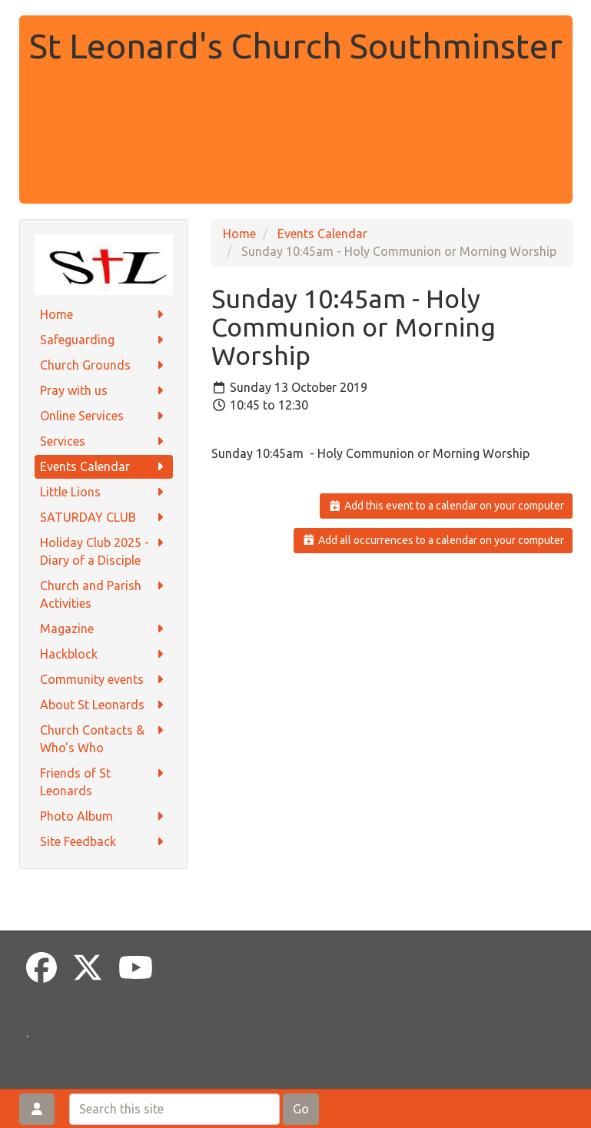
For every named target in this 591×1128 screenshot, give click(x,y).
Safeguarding (104, 340)
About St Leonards (104, 705)
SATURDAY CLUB (104, 517)
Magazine (104, 629)
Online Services (104, 416)
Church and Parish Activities (104, 593)
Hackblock (104, 654)
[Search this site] (174, 1109)
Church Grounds (104, 365)
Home (104, 314)
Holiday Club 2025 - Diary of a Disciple (104, 550)
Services (104, 441)
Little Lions (104, 492)
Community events (104, 679)
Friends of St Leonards (104, 781)
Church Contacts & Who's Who (104, 738)
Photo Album (104, 816)
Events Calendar (104, 467)
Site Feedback (104, 842)
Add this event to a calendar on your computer (446, 505)
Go (301, 1109)
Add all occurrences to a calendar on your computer (433, 540)
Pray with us (104, 391)
